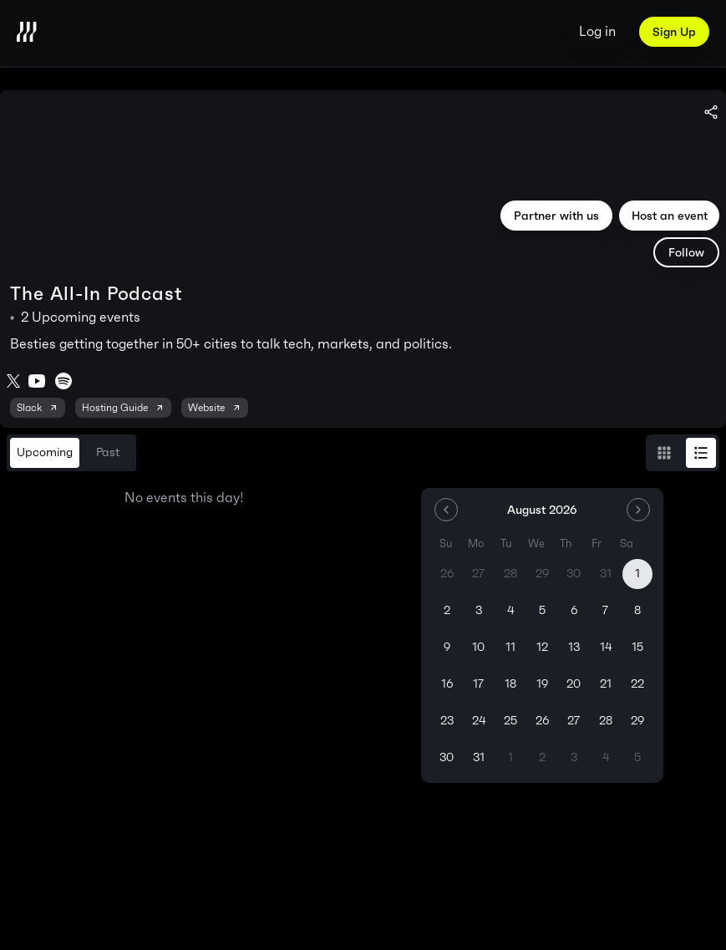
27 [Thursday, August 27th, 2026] (573, 721)
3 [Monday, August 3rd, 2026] (478, 610)
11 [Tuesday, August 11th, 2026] (510, 647)
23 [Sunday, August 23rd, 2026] (447, 721)
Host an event (670, 215)
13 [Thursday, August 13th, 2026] (574, 647)
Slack (37, 408)
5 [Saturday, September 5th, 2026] (637, 757)
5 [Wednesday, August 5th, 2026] (542, 610)
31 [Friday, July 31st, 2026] (606, 573)
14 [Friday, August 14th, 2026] (606, 647)
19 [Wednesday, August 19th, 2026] (542, 684)
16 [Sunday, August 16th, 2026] (447, 684)
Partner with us (556, 215)
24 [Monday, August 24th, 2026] (478, 721)
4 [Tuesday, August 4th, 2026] (510, 610)
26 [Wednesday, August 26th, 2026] (542, 721)
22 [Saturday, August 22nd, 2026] (637, 684)
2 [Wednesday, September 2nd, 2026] (542, 757)
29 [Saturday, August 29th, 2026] (637, 721)
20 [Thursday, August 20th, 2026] (573, 684)
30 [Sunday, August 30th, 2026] (446, 757)
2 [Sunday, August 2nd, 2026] (447, 610)
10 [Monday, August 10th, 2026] (478, 647)
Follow (686, 252)
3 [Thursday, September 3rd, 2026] (574, 757)
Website (214, 408)
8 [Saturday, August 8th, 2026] (637, 610)
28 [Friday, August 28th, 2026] (605, 721)
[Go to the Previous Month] (446, 509)
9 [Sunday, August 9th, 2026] (447, 647)
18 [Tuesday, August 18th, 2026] (510, 684)
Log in (597, 31)
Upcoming (45, 452)
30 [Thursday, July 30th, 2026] (573, 573)
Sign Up (674, 31)
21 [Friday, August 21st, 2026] (606, 684)
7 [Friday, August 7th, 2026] (605, 610)
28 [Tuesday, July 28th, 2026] (510, 573)
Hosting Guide (123, 408)
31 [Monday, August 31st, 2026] (479, 757)
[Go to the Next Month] (638, 509)
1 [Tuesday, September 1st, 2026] (510, 757)
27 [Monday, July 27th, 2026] (478, 573)
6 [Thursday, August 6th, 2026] (574, 610)
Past (107, 452)
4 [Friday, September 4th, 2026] (605, 757)
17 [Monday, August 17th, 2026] (478, 684)
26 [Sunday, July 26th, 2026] (447, 573)
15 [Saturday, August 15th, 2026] (637, 647)
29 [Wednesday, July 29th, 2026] (542, 573)
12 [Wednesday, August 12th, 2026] (542, 647)
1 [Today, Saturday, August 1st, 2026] (637, 573)
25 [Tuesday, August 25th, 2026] (510, 721)
